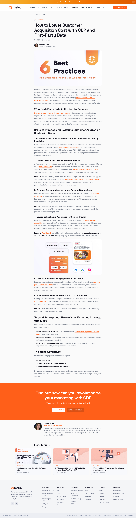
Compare (88, 500)
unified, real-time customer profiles (86, 169)
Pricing (75, 7)
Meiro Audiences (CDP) (47, 495)
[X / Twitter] (16, 503)
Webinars (88, 497)
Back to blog (39, 14)
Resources (86, 7)
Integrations (62, 7)
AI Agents (45, 504)
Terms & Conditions (85, 515)
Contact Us (120, 7)
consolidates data (45, 167)
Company (100, 7)
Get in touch (59, 410)
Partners (102, 500)
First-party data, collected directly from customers (52, 113)
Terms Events (107, 515)
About (101, 490)
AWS (58, 490)
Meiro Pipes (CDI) (48, 490)
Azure (58, 493)
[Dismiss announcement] (133, 2)
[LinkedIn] (12, 503)
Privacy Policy (97, 515)
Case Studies (89, 493)
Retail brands (46, 233)
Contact (101, 497)
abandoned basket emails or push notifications (82, 179)
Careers (101, 493)
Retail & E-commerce (74, 495)
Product (34, 7)
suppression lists (40, 301)
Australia (116, 497)
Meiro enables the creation (69, 147)
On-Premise (61, 500)
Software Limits (118, 515)
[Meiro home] (15, 7)
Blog (86, 490)
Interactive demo (75, 410)
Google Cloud (61, 497)
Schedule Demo (104, 503)
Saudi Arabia (117, 490)
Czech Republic (118, 500)
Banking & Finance (77, 490)
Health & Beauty (76, 499)
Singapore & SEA (118, 493)
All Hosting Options (60, 504)
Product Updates (72, 515)
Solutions (47, 7)
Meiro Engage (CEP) (46, 500)
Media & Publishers (74, 503)
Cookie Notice (128, 515)
